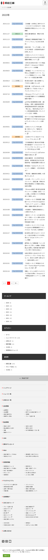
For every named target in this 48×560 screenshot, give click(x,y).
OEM (4, 438)
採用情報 (6, 497)
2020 (7, 321)
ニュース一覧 (7, 394)
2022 (7, 315)
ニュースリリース (11, 338)
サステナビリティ (8, 481)
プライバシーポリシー (11, 552)
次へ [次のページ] (16, 283)
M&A (4, 450)
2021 (7, 318)
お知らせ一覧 (7, 400)
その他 (8, 347)
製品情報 (6, 422)
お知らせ (8, 341)
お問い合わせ (7, 531)
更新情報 (8, 344)
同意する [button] (6, 556)
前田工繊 (8, 364)
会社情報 (6, 406)
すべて (8, 335)
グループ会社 (10, 367)
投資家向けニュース (12, 350)
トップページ (7, 388)
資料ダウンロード (8, 444)
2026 (7, 303)
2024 (7, 309)
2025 (7, 306)
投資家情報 (6, 462)
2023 (7, 312)
